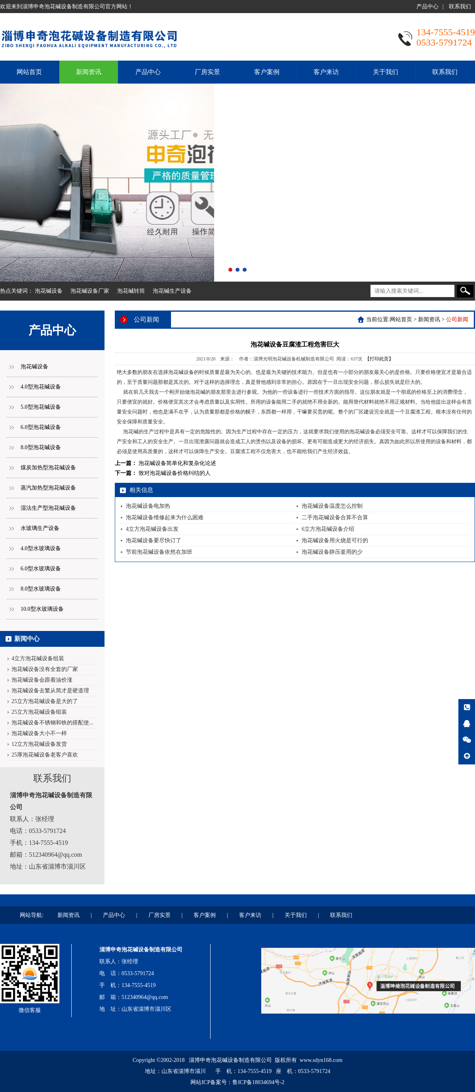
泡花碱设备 (49, 291)
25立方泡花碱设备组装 (39, 712)
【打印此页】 (379, 359)
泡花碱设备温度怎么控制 (332, 506)
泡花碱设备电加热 (148, 506)
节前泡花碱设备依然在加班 (159, 552)
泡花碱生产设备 (172, 291)
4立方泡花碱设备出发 (152, 529)
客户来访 (326, 72)
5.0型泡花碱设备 (41, 407)
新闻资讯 (88, 72)
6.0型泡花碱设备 (41, 427)
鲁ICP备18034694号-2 (258, 1082)
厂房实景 (207, 72)
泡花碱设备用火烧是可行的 (335, 540)
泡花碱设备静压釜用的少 (332, 552)
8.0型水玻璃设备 (41, 589)
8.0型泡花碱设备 (41, 447)
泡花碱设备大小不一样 (39, 733)
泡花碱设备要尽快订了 (153, 540)
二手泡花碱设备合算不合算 (335, 517)
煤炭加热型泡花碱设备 (48, 468)
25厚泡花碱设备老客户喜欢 (44, 755)
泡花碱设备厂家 (89, 291)
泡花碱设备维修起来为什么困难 (164, 517)
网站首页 (29, 72)
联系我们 (460, 7)
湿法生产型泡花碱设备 (48, 508)
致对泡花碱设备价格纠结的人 (175, 473)
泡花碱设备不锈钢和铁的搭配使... (52, 723)
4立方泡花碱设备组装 (37, 658)
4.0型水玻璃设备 (41, 548)
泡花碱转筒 (131, 291)
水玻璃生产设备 (40, 528)
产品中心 (427, 7)
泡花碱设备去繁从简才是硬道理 (50, 691)
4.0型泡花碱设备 (41, 387)
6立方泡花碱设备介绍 (328, 529)
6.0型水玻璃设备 (41, 569)
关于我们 (385, 72)
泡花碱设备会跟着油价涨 (41, 680)
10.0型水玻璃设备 (42, 609)
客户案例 (266, 72)
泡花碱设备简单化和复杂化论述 (177, 463)
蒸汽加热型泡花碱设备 (48, 488)
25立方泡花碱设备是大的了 (44, 701)
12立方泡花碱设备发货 (39, 744)
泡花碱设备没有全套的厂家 (44, 669)
